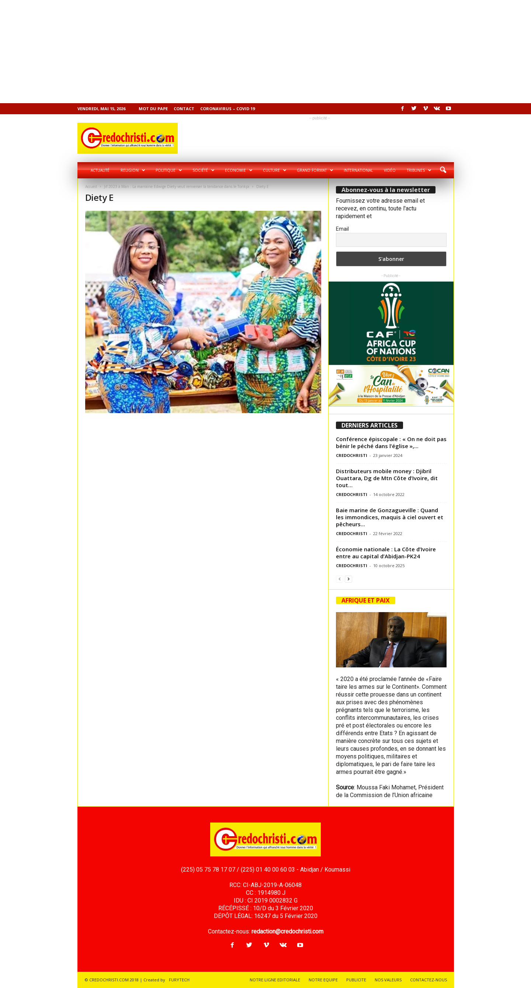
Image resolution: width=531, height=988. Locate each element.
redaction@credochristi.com (287, 931)
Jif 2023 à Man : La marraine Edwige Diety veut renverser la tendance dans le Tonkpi (176, 186)
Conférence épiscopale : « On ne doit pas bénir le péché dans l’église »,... (391, 442)
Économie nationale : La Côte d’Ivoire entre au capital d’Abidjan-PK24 (386, 552)
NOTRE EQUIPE (323, 979)
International (358, 170)
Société (203, 170)
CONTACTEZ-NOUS (428, 979)
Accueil (91, 186)
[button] (443, 170)
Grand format (315, 170)
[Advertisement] (221, 51)
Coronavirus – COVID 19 (227, 108)
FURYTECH (179, 979)
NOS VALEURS (388, 979)
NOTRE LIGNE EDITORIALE (275, 979)
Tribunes (419, 170)
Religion (133, 170)
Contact (184, 108)
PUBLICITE (356, 979)
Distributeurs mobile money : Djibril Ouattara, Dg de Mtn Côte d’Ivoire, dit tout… (387, 478)
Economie (239, 170)
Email (342, 229)
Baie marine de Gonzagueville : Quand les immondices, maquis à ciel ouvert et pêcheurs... (389, 517)
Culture (275, 170)
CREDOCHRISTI (351, 455)
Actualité (100, 170)
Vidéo (390, 170)
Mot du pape (153, 108)
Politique (169, 170)
